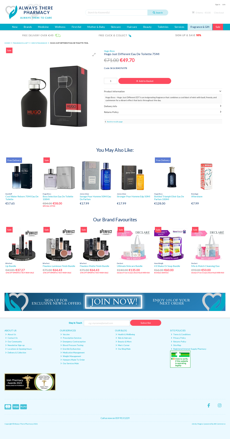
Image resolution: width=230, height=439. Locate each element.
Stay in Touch (75, 322)
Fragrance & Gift (199, 26)
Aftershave (196, 196)
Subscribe (146, 322)
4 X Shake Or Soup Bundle (167, 266)
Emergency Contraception (73, 341)
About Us (10, 334)
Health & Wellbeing (125, 334)
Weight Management (70, 356)
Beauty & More (123, 341)
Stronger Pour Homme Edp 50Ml (133, 196)
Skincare (116, 26)
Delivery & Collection (15, 352)
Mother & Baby (96, 26)
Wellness (60, 26)
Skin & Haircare (123, 338)
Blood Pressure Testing (71, 345)
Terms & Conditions (181, 334)
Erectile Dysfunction (70, 349)
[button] (94, 54)
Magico (200, 424)
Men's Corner (123, 345)
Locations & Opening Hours (18, 349)
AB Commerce (219, 424)
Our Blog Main (123, 349)
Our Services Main (69, 363)
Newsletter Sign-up (15, 345)
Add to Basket (144, 81)
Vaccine (65, 334)
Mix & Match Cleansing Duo (205, 266)
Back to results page (115, 122)
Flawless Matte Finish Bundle (94, 266)
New (14, 26)
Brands (28, 26)
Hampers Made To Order (72, 360)
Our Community (13, 341)
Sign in (217, 4)
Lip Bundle (10, 266)
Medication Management (72, 352)
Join (223, 4)
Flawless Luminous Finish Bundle (59, 266)
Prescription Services (70, 338)
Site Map (176, 345)
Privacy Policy (178, 338)
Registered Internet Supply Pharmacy (188, 349)
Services (179, 26)
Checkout (219, 12)
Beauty (147, 26)
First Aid (76, 26)
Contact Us (11, 338)
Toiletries (163, 26)
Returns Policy (178, 341)
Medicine (43, 26)
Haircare (132, 26)
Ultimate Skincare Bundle (129, 266)
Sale (218, 26)
